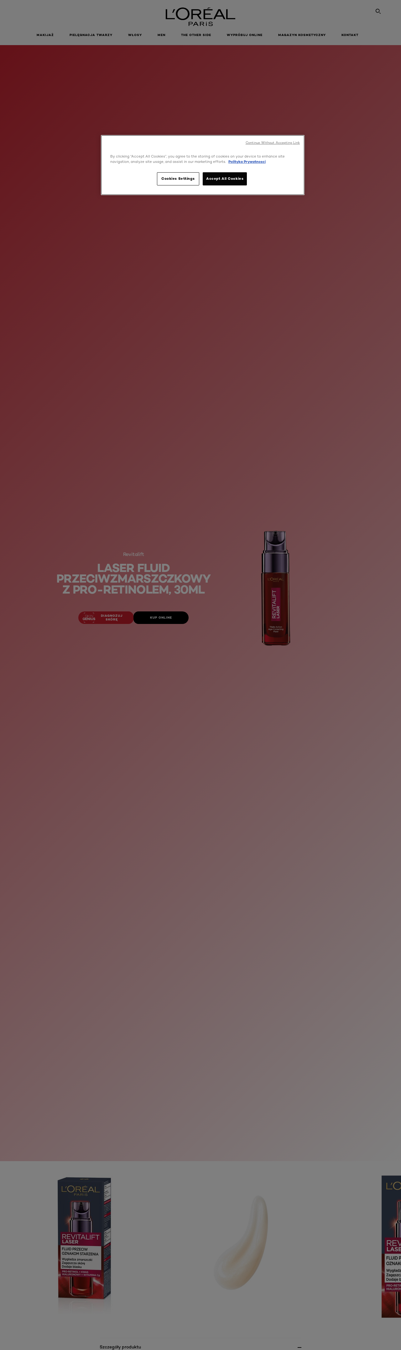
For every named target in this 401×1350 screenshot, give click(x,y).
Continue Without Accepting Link (273, 143)
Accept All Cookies (224, 178)
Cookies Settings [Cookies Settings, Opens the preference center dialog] (178, 178)
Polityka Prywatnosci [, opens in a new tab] (247, 161)
